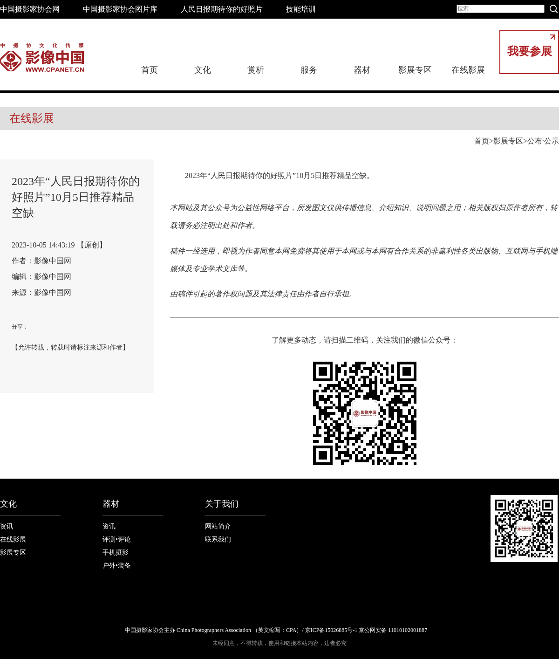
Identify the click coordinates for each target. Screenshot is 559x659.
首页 (149, 70)
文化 (202, 70)
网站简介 (218, 526)
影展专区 (415, 70)
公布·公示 (543, 141)
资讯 (6, 526)
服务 (308, 70)
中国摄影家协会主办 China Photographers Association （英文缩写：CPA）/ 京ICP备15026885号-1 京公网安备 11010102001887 (276, 630)
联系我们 (218, 539)
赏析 (255, 70)
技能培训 (301, 9)
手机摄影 (115, 552)
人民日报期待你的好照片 (222, 9)
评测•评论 (116, 539)
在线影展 (468, 70)
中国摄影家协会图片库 (120, 9)
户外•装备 (116, 565)
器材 (362, 70)
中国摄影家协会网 (30, 9)
